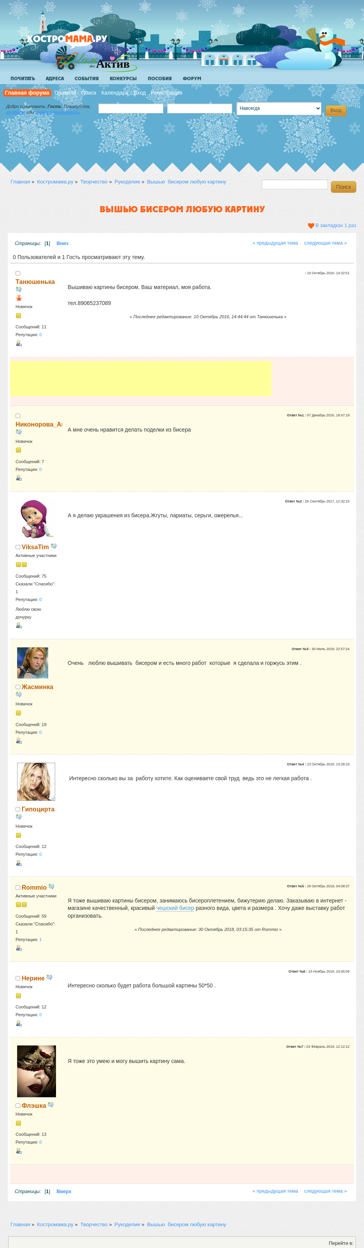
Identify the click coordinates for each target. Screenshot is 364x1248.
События (87, 78)
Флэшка (34, 1105)
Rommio (34, 887)
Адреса (55, 78)
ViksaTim (35, 546)
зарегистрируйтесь (57, 112)
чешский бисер (175, 908)
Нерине (33, 978)
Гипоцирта (38, 809)
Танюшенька (35, 281)
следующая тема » (325, 243)
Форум (192, 78)
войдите (15, 112)
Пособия (160, 78)
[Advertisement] (140, 378)
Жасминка (37, 686)
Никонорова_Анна (44, 424)
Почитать (22, 78)
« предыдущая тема (275, 243)
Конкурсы (123, 78)
